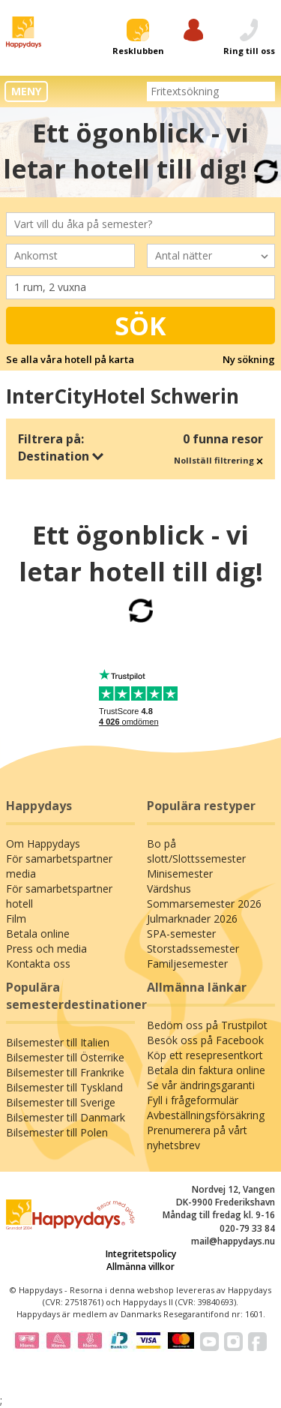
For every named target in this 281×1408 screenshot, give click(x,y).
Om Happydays (43, 843)
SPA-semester (181, 933)
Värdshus (169, 888)
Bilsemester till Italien (57, 1042)
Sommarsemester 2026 (204, 903)
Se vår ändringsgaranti (201, 1085)
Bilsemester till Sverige (60, 1102)
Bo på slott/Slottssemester (196, 851)
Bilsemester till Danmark (65, 1117)
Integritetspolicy (141, 1253)
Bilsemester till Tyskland (64, 1087)
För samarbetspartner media (59, 866)
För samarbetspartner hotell (59, 896)
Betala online (38, 933)
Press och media (46, 948)
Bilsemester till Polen (57, 1132)
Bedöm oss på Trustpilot (207, 1025)
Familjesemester (187, 963)
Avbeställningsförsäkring (206, 1115)
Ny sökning (249, 359)
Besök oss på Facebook (205, 1040)
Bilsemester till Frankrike (65, 1072)
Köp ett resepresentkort (205, 1055)
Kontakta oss (38, 963)
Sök (140, 325)
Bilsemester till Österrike (65, 1057)
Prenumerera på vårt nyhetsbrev (197, 1137)
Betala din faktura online (206, 1070)
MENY (26, 91)
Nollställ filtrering (218, 460)
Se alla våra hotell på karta (70, 359)
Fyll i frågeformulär (192, 1100)
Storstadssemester (193, 948)
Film (16, 918)
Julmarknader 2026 (192, 918)
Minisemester (180, 873)
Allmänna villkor (140, 1266)
